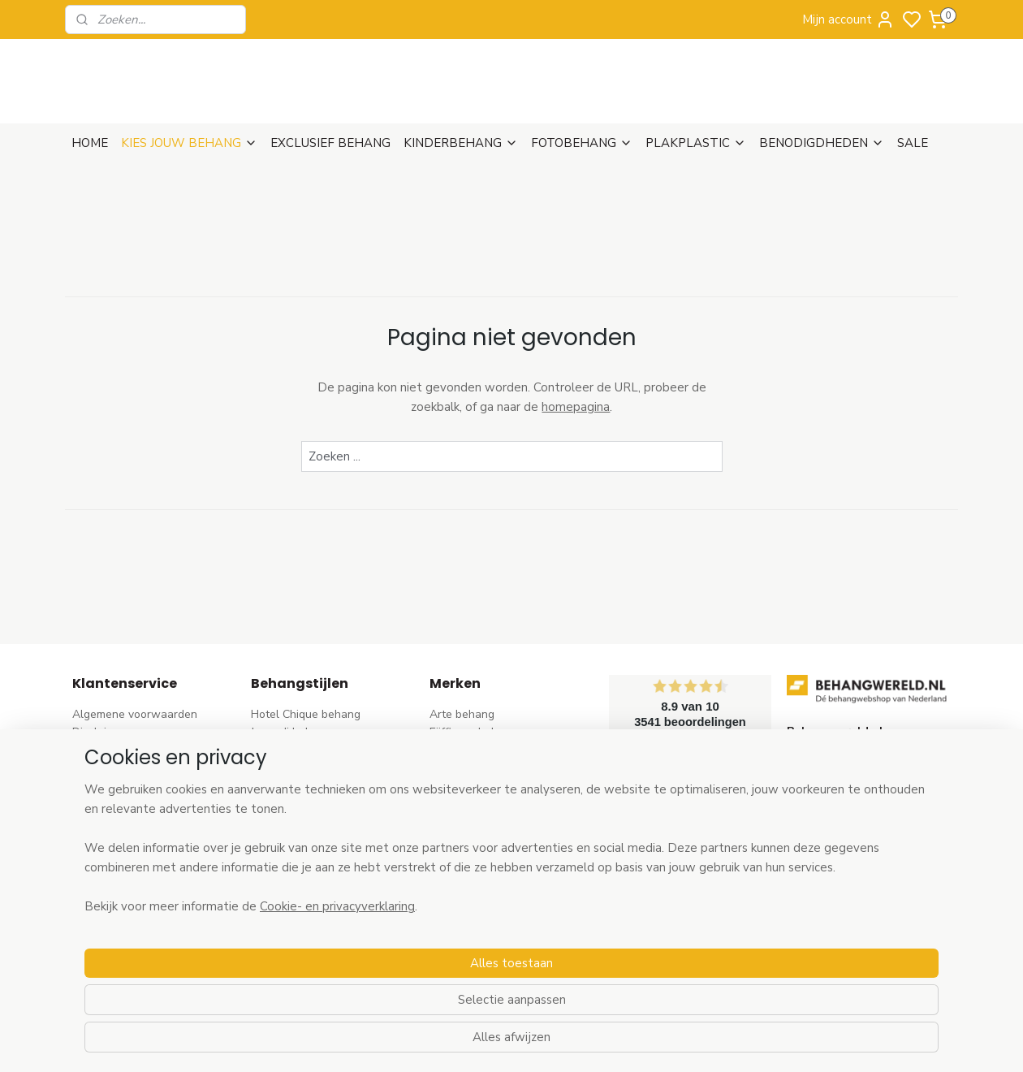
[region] (404, 984)
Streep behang (289, 841)
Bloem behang (288, 787)
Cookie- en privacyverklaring (317, 1043)
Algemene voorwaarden (134, 714)
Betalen (92, 787)
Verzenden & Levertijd (129, 751)
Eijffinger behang (473, 732)
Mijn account (848, 19)
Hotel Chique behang (305, 714)
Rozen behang (288, 823)
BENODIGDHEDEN (821, 143)
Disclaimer (99, 732)
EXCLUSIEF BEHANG (330, 143)
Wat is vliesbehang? (124, 841)
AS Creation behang (481, 768)
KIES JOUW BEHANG (189, 143)
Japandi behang (291, 732)
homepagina (576, 407)
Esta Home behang (478, 841)
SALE (912, 143)
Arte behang (461, 714)
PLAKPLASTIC (695, 143)
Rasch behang (466, 751)
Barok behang (287, 751)
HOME (89, 143)
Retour (89, 768)
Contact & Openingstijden (138, 823)
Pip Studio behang (298, 805)
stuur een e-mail (829, 841)
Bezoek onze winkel (124, 805)
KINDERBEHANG (461, 143)
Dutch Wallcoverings (483, 787)
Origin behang (466, 823)
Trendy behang (290, 768)
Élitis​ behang (462, 805)
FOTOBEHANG (581, 143)
